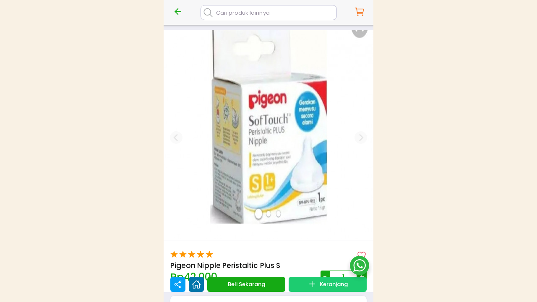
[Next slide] (361, 137)
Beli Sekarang (246, 284)
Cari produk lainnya (243, 13)
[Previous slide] (176, 137)
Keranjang (328, 284)
